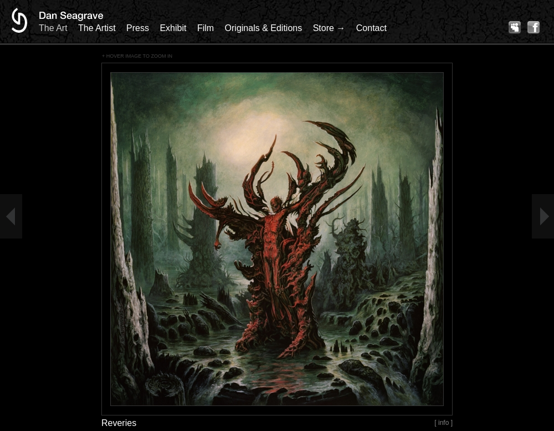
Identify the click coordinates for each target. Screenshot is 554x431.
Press (137, 28)
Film (205, 28)
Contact (371, 28)
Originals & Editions (263, 28)
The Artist (97, 28)
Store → (329, 28)
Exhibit (173, 28)
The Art (53, 28)
